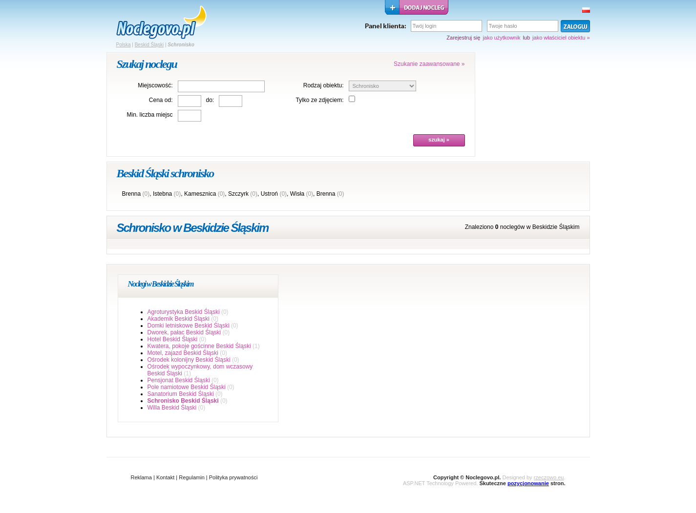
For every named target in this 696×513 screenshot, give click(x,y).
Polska (123, 44)
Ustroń (269, 193)
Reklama (141, 477)
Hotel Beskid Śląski (173, 339)
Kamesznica (200, 193)
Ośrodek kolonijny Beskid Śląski (189, 359)
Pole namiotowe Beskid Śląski (187, 387)
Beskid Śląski (149, 44)
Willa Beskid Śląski (172, 407)
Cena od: (161, 100)
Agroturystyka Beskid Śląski (184, 311)
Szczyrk (238, 193)
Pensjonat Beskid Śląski (179, 380)
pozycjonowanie (528, 483)
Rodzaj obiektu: (323, 85)
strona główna (161, 22)
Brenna (131, 193)
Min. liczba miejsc (149, 114)
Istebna (162, 193)
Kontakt (165, 477)
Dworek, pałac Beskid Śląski (184, 332)
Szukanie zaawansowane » (429, 64)
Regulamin (192, 477)
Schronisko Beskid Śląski (183, 400)
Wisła (297, 193)
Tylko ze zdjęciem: (319, 100)
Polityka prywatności (233, 477)
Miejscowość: (155, 85)
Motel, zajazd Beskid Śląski (183, 352)
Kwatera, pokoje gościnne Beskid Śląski (199, 346)
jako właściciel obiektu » (561, 38)
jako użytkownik (501, 38)
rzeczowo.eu (549, 477)
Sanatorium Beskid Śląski (181, 393)
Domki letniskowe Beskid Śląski (189, 325)
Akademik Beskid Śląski (179, 318)
